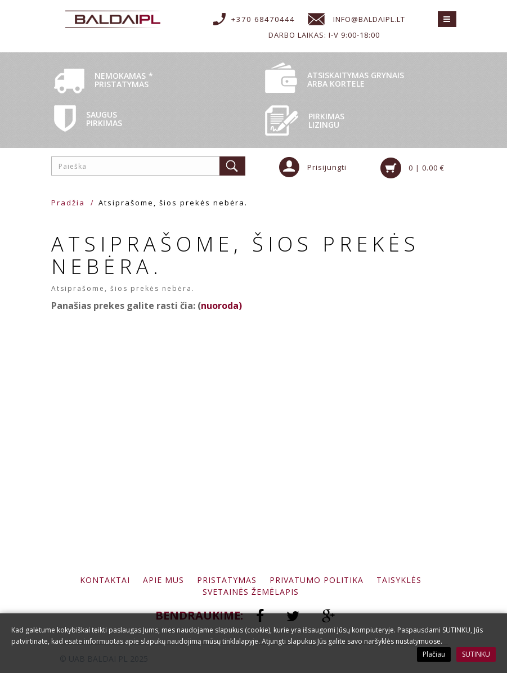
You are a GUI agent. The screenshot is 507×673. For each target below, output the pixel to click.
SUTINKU (476, 654)
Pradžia (68, 203)
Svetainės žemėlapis (251, 591)
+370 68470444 (263, 19)
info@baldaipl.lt (369, 19)
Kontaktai (105, 580)
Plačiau (434, 654)
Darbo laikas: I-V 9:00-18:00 (324, 35)
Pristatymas (227, 580)
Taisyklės (398, 580)
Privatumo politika (317, 580)
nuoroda (220, 305)
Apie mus (163, 580)
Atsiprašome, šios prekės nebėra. (173, 203)
